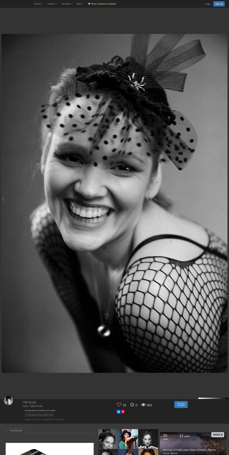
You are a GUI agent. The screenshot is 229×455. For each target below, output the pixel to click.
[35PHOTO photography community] (16, 4)
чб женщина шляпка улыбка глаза (39, 415)
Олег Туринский (33, 406)
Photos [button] (38, 4)
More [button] (80, 4)
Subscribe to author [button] (181, 405)
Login (207, 4)
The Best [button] (66, 4)
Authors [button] (52, 4)
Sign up (219, 4)
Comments (16, 430)
